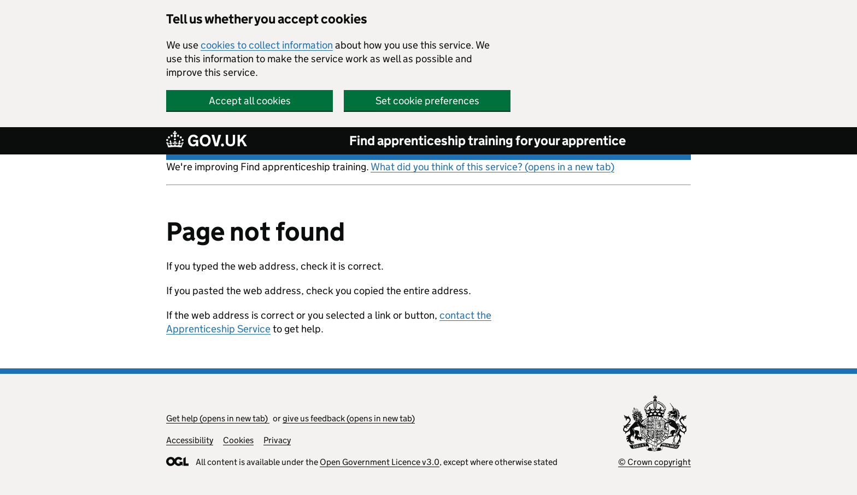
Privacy (277, 440)
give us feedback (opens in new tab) (349, 418)
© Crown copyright (654, 462)
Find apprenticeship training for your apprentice (487, 140)
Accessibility (189, 440)
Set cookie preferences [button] (427, 100)
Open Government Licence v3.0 (379, 462)
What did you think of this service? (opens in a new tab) (492, 166)
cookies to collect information (267, 45)
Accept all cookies (250, 100)
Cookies (238, 440)
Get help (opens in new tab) (217, 418)
